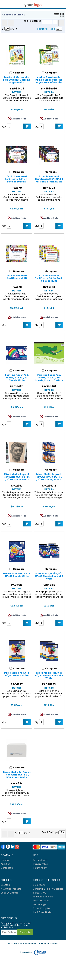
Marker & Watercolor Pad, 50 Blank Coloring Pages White (16, 80)
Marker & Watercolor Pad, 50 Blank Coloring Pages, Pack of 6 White (48, 80)
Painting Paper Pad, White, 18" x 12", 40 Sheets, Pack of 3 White (49, 377)
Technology (39, 904)
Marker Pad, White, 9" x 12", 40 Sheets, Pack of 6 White (49, 576)
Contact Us (7, 867)
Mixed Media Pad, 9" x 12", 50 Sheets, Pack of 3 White (49, 675)
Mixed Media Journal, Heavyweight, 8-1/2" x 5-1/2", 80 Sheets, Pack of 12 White (49, 478)
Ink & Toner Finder (42, 912)
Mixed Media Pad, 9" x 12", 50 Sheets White (16, 674)
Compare (61, 23)
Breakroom (39, 884)
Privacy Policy (40, 860)
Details (16, 92)
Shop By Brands (9, 892)
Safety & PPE (39, 892)
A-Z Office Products (11, 888)
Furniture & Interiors (43, 896)
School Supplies (41, 908)
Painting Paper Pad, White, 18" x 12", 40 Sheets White (17, 377)
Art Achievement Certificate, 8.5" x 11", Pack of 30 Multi (17, 179)
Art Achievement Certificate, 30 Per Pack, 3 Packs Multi (49, 278)
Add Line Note (18, 118)
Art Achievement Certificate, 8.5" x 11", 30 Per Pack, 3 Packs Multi (49, 179)
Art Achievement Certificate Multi (17, 277)
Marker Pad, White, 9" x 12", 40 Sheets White (16, 575)
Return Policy (40, 867)
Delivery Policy (40, 863)
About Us (5, 863)
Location (5, 860)
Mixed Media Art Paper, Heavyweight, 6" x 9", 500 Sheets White (16, 775)
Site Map (5, 884)
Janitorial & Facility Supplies (48, 888)
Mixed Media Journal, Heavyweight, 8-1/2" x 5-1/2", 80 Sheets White (17, 477)
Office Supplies (41, 900)
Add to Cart (27, 126)
